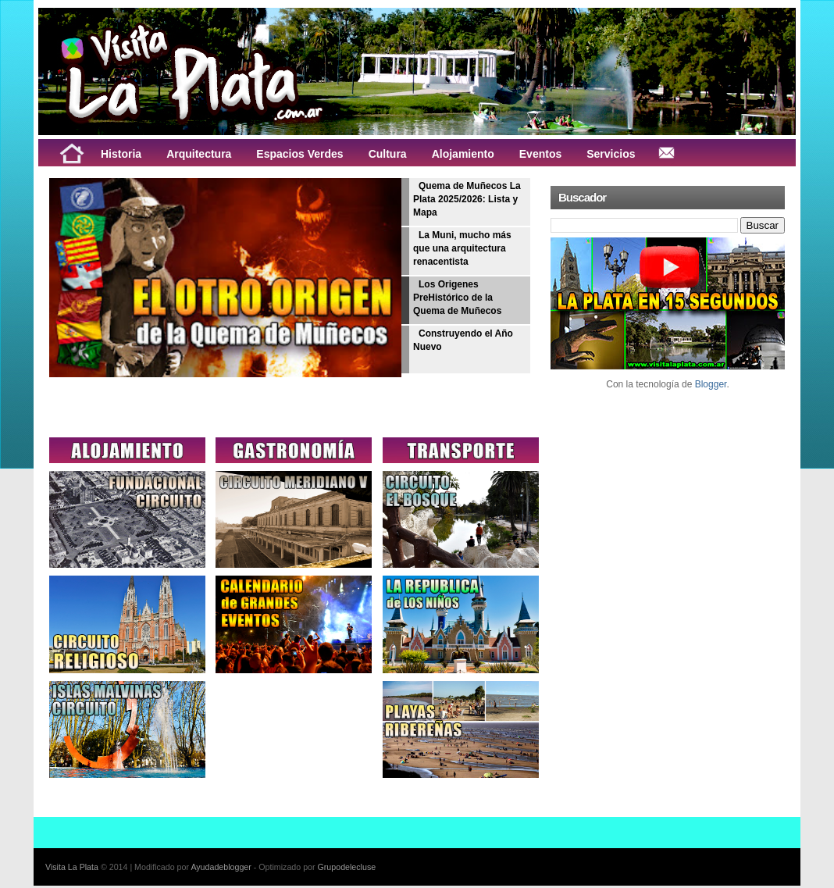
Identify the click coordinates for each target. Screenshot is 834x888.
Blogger (711, 384)
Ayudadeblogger (221, 867)
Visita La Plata (71, 867)
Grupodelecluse (347, 867)
